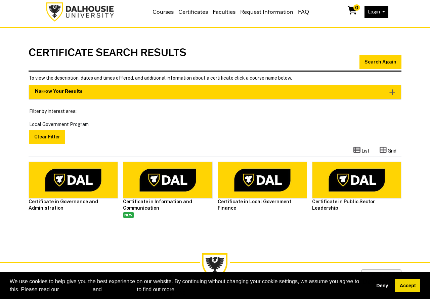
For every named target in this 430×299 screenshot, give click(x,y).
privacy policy (119, 289)
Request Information (266, 11)
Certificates (193, 11)
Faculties (224, 11)
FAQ (303, 11)
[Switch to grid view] (388, 150)
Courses (163, 11)
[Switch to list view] (361, 150)
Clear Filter (47, 136)
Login (374, 11)
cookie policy (75, 289)
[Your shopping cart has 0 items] (353, 11)
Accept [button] (408, 285)
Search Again (380, 62)
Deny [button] (382, 285)
